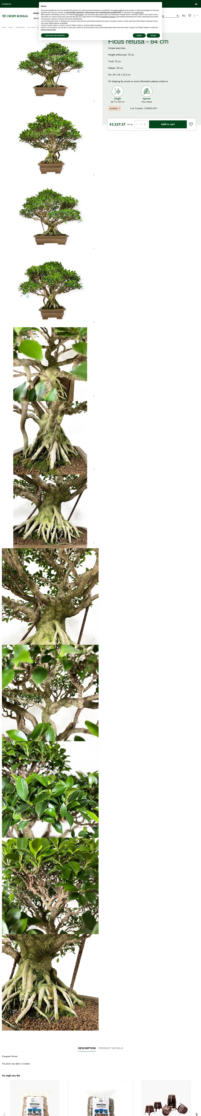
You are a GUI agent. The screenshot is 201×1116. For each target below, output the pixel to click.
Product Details (111, 1048)
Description (87, 1048)
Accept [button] (153, 35)
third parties (79, 14)
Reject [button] (139, 35)
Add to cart (168, 124)
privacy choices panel (48, 30)
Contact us (6, 3)
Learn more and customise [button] (55, 35)
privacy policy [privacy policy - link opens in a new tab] (118, 10)
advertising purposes (108, 17)
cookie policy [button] (139, 12)
